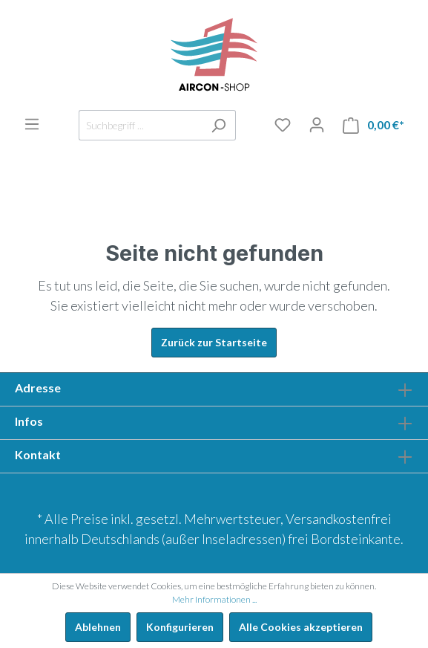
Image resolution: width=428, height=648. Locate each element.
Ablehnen (98, 627)
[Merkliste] (283, 125)
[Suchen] (218, 125)
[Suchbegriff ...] (140, 125)
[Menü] (32, 124)
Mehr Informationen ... (214, 599)
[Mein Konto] (317, 125)
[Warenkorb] (373, 125)
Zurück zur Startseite (214, 342)
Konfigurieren (180, 627)
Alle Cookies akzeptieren (301, 627)
